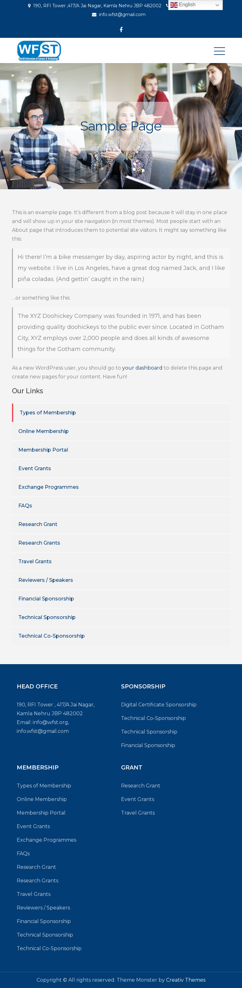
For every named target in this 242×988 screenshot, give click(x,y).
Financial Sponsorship (46, 599)
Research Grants (39, 543)
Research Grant (37, 524)
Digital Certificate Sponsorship (159, 705)
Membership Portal (43, 450)
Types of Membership (48, 413)
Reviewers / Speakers (45, 580)
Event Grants (34, 468)
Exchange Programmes (48, 487)
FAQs (25, 506)
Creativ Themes (185, 980)
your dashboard (142, 368)
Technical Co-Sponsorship (51, 636)
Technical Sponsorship (47, 617)
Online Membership (43, 431)
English (183, 5)
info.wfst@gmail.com (122, 14)
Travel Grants (35, 561)
